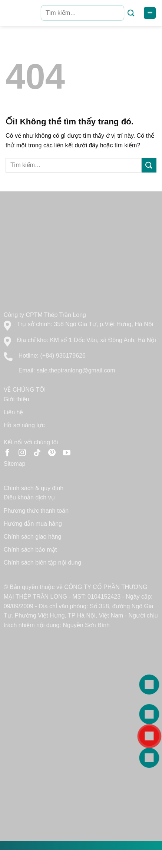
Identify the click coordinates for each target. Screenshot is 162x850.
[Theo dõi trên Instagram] (22, 453)
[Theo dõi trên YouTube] (66, 453)
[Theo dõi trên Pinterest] (52, 453)
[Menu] (150, 13)
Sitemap (15, 464)
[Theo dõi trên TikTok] (37, 453)
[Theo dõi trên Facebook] (7, 453)
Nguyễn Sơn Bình (86, 625)
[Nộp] (131, 13)
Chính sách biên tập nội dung (42, 562)
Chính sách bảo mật (30, 549)
